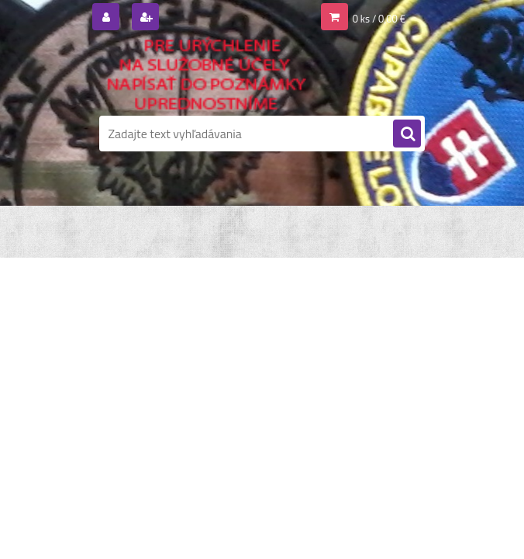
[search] (407, 134)
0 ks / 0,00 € (379, 18)
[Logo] (205, 75)
